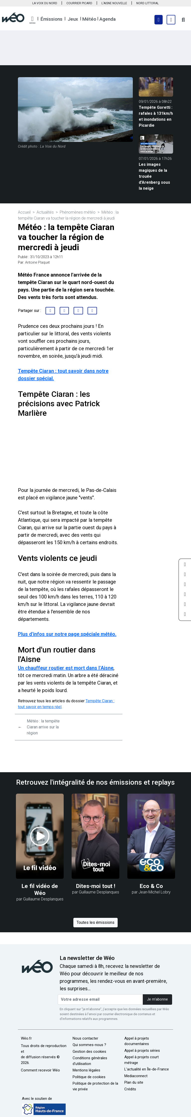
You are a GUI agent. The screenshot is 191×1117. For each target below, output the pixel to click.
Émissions (51, 19)
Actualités (45, 212)
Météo (89, 19)
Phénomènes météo (78, 212)
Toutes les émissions (95, 922)
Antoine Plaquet (37, 262)
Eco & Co (151, 886)
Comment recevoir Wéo (40, 1070)
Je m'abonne (157, 999)
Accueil (24, 212)
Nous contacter (85, 1038)
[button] (32, 20)
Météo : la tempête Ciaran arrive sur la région (43, 727)
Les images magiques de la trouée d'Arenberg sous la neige (154, 176)
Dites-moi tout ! (95, 886)
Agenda (107, 19)
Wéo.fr (26, 1038)
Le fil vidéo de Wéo (40, 889)
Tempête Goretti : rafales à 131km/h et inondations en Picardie (156, 116)
